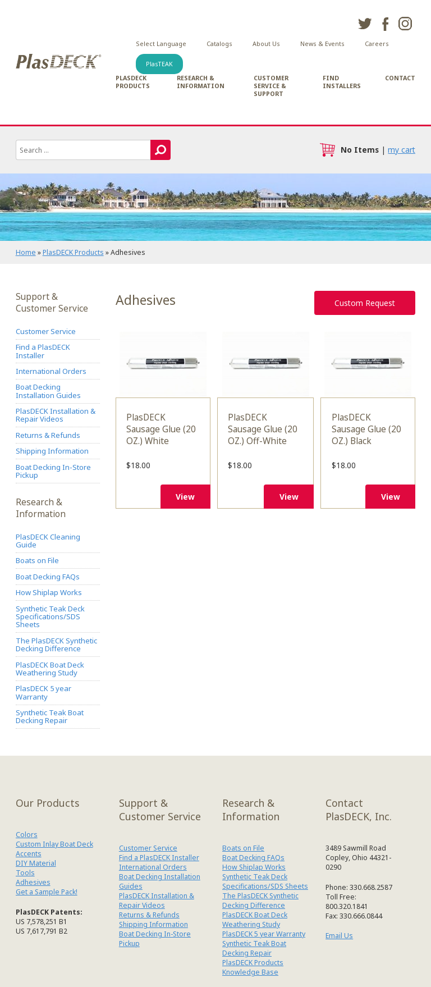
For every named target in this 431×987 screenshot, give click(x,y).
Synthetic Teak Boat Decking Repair (50, 716)
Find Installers (342, 82)
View (185, 496)
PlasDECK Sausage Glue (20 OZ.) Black (367, 364)
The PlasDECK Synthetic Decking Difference (56, 645)
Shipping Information (52, 451)
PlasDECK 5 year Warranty (43, 692)
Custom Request (364, 303)
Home (26, 252)
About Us (266, 44)
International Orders (51, 371)
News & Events (322, 44)
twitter (365, 23)
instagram (405, 23)
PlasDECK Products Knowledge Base (252, 967)
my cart (401, 149)
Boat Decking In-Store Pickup (53, 471)
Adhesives (33, 882)
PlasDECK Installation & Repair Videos (55, 415)
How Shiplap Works (49, 592)
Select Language (161, 44)
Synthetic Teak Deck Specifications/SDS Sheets (50, 617)
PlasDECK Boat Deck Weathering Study (50, 669)
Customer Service (46, 331)
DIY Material (36, 863)
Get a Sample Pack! (46, 892)
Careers (377, 44)
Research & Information (200, 82)
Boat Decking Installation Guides (48, 391)
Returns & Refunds (48, 435)
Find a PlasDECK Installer (43, 351)
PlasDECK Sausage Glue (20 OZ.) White (163, 364)
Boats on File (37, 560)
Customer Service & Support (271, 86)
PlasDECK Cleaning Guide (48, 541)
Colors (27, 834)
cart (327, 150)
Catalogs (219, 44)
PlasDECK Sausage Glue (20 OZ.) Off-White (265, 364)
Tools (25, 873)
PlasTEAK (159, 64)
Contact (400, 78)
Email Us (339, 935)
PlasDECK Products (133, 82)
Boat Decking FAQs (48, 577)
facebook (385, 23)
